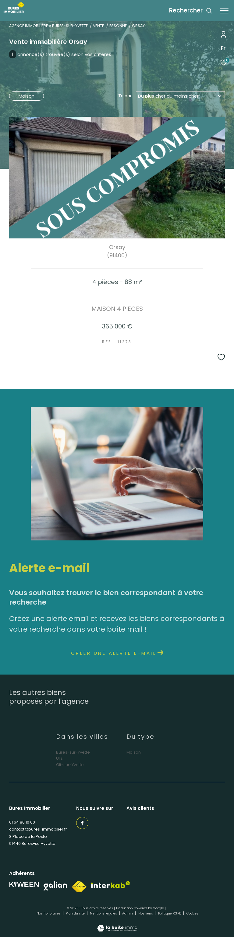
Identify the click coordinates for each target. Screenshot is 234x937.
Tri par (125, 96)
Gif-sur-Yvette (70, 765)
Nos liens (146, 913)
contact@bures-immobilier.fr (38, 829)
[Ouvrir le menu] (224, 10)
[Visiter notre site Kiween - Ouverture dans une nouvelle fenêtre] (24, 884)
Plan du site (76, 913)
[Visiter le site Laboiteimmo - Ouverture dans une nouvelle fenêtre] (117, 924)
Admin (128, 913)
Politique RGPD (169, 913)
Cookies (192, 913)
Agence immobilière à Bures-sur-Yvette (48, 25)
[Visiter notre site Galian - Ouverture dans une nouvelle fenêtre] (55, 885)
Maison (26, 96)
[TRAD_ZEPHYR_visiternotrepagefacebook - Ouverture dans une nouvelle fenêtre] (82, 823)
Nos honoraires (49, 913)
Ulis (59, 758)
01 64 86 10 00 (22, 822)
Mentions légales (104, 913)
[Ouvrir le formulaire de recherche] (190, 10)
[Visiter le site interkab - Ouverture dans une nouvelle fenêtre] (110, 884)
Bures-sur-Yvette (73, 752)
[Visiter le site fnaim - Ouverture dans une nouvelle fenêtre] (79, 886)
